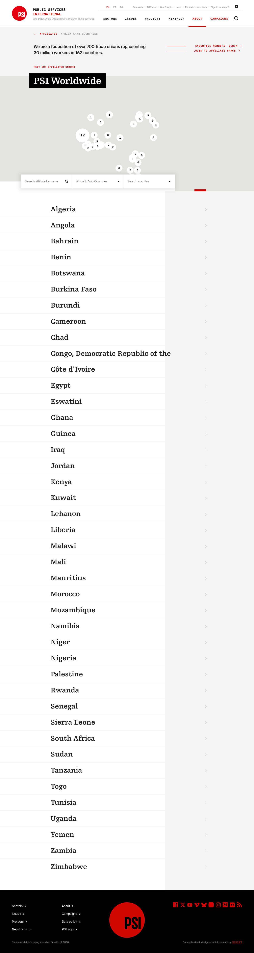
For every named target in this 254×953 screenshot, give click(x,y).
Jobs (178, 7)
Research (138, 7)
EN (107, 7)
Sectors (110, 18)
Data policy (70, 921)
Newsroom (177, 18)
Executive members (196, 7)
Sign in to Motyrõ (220, 7)
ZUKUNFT (237, 942)
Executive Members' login (216, 46)
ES (121, 7)
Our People (166, 7)
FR (114, 7)
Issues (131, 18)
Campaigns (219, 18)
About (197, 18)
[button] (100, 122)
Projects (153, 18)
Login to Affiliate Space (215, 51)
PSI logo (68, 929)
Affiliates (151, 7)
